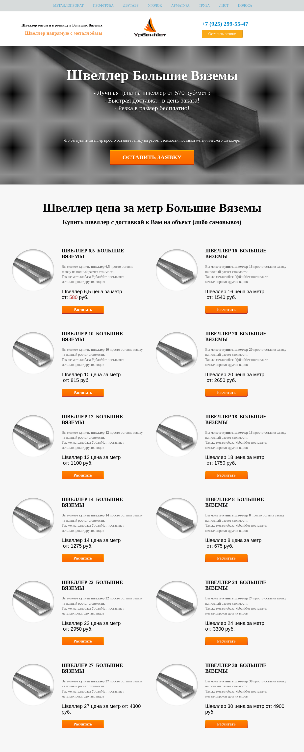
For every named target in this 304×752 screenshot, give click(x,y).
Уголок (155, 5)
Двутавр (131, 5)
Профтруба (103, 5)
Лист (223, 5)
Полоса (245, 5)
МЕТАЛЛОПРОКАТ (68, 5)
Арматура (180, 5)
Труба (204, 5)
